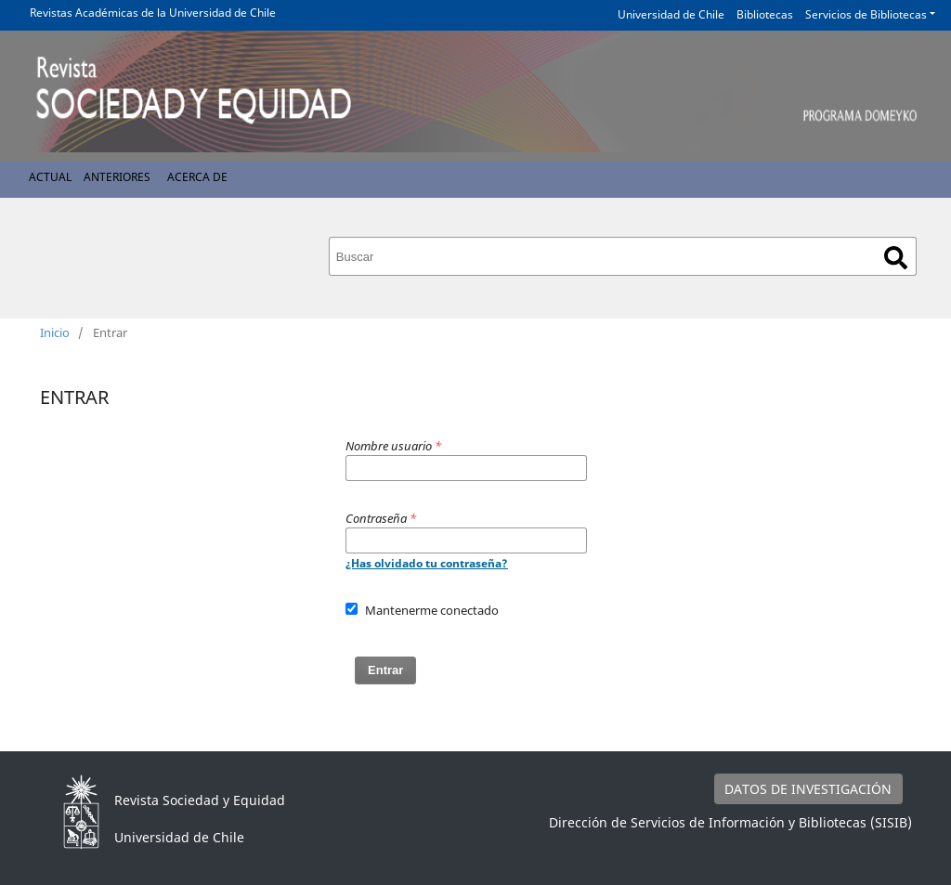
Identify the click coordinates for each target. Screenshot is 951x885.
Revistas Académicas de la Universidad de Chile (153, 12)
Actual (50, 177)
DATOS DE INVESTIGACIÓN (808, 789)
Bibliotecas (764, 14)
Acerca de (197, 177)
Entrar (385, 670)
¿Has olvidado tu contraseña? (426, 563)
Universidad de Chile (671, 14)
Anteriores (117, 177)
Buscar (895, 257)
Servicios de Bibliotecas (866, 14)
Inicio (55, 332)
